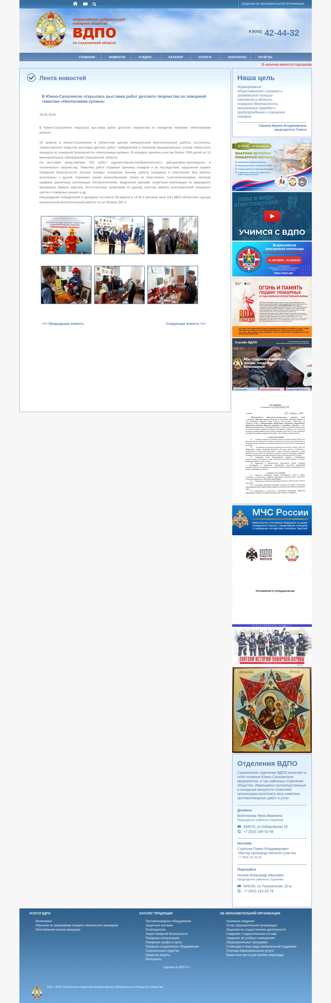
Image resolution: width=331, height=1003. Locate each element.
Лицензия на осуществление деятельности (256, 929)
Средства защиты (158, 955)
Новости (117, 57)
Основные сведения (240, 921)
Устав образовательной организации (251, 925)
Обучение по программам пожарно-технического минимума (77, 925)
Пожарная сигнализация (162, 938)
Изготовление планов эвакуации (58, 929)
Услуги (205, 57)
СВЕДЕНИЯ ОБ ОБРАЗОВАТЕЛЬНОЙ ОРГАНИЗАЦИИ (272, 3)
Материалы (154, 959)
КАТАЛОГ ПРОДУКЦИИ (156, 913)
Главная (87, 57)
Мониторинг (44, 921)
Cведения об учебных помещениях (250, 938)
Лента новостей (63, 78)
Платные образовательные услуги (250, 950)
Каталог (176, 57)
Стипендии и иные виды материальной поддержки (261, 946)
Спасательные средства (162, 950)
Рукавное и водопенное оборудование (172, 946)
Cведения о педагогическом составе (251, 934)
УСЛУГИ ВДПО (40, 913)
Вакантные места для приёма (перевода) (254, 955)
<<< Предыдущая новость (63, 323)
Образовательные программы (247, 942)
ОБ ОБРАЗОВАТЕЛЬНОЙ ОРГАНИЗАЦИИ (250, 913)
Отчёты (265, 57)
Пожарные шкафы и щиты (164, 942)
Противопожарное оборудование (168, 921)
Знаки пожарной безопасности (167, 934)
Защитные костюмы (159, 925)
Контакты (237, 57)
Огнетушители (156, 929)
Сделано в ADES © (176, 967)
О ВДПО (145, 57)
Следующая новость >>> (186, 323)
